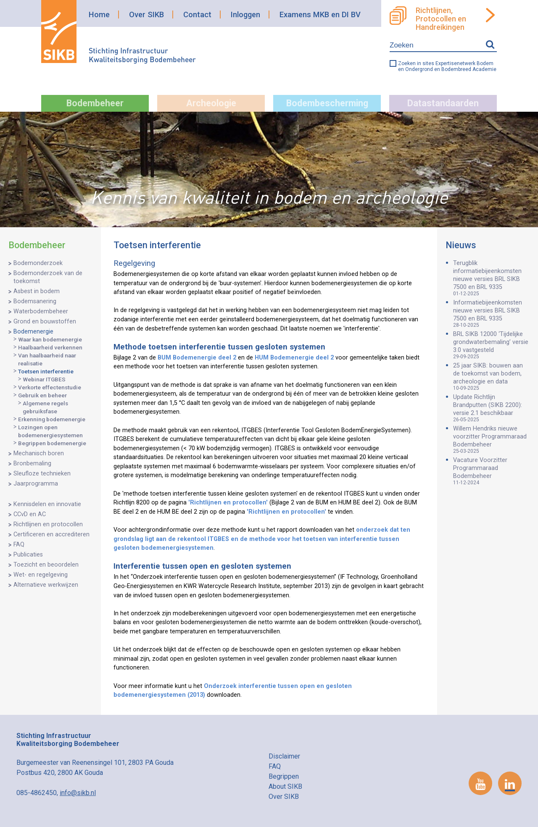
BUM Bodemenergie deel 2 (197, 357)
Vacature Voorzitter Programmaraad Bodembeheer (491, 471)
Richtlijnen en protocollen (48, 524)
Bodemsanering (34, 301)
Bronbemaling (32, 463)
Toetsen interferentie (46, 371)
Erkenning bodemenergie (51, 419)
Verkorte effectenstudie (49, 387)
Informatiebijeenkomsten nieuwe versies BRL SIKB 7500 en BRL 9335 (491, 313)
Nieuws (461, 245)
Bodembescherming (327, 103)
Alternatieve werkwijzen (45, 584)
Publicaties (28, 554)
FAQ (18, 544)
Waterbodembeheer (40, 311)
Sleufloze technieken (42, 473)
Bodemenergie (33, 331)
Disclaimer (284, 756)
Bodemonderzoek (38, 263)
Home (99, 14)
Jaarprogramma (35, 483)
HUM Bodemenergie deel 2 (294, 357)
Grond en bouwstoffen (44, 321)
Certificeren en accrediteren (51, 534)
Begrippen (284, 776)
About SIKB (285, 786)
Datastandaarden (443, 103)
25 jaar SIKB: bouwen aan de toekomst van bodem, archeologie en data (491, 376)
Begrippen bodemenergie (52, 443)
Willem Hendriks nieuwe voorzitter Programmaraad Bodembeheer (491, 439)
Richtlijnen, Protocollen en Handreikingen (441, 19)
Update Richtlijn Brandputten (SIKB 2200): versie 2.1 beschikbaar (491, 408)
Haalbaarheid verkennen (50, 347)
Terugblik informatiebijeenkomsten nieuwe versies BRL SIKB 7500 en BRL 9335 (491, 278)
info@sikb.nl (78, 793)
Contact (197, 14)
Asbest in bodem (36, 291)
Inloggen (245, 14)
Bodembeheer (95, 103)
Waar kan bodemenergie (50, 339)
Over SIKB (146, 14)
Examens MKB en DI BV (320, 14)
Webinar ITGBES (44, 379)
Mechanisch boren (38, 453)
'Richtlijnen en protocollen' (228, 502)
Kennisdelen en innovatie (47, 504)
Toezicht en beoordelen (46, 564)
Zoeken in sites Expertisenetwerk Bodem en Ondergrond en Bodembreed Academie (447, 66)
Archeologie (211, 103)
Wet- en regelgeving (40, 574)
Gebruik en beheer (42, 395)
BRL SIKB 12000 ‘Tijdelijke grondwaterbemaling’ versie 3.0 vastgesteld (491, 345)
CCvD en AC (29, 514)
